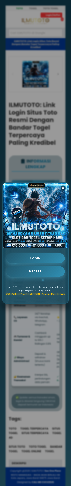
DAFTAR (35, 271)
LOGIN (35, 258)
